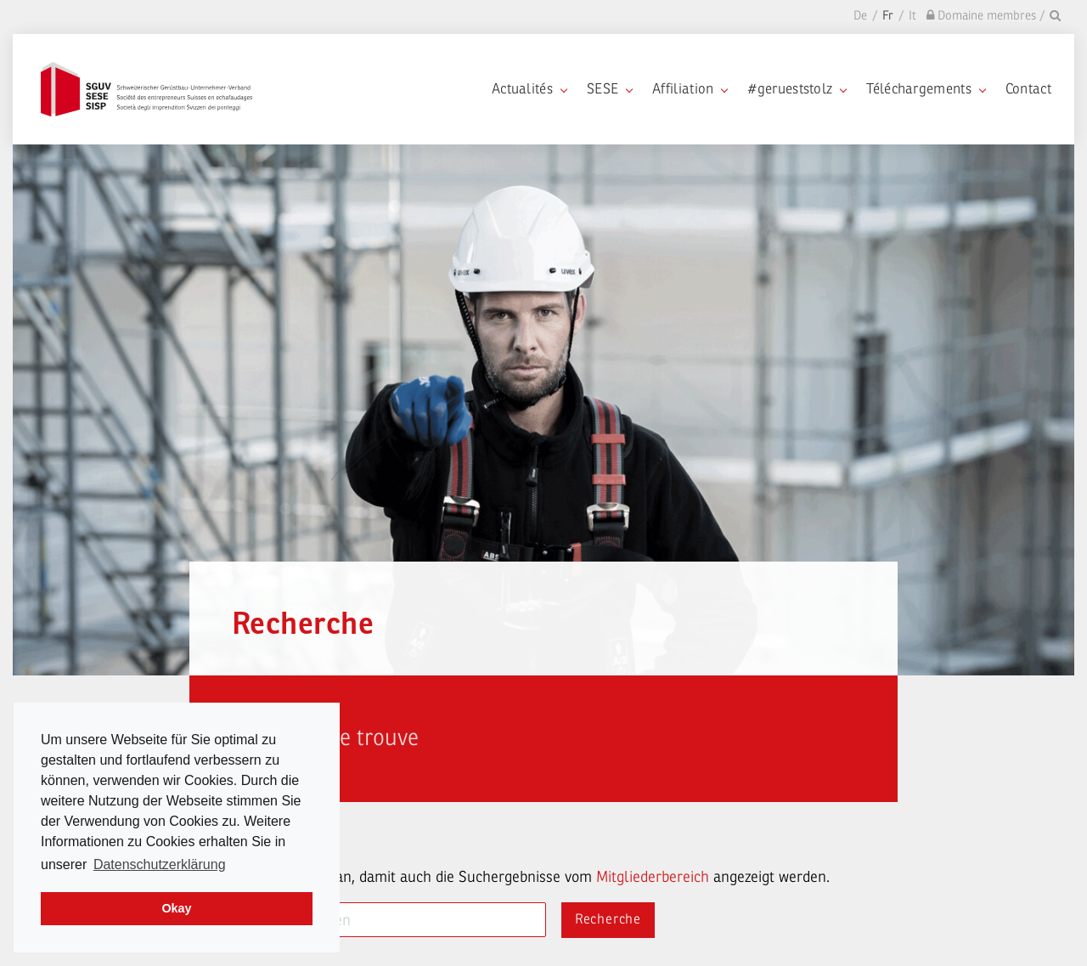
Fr (887, 15)
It (912, 15)
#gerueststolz (796, 89)
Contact (1028, 89)
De (860, 15)
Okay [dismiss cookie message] (176, 908)
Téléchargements (925, 89)
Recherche (608, 919)
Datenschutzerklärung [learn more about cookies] (159, 864)
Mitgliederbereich (652, 876)
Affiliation (689, 89)
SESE (609, 89)
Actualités (529, 89)
